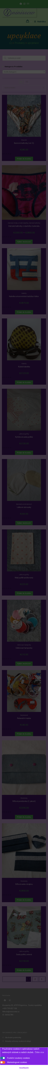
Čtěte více (39, 1052)
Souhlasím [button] (24, 1068)
